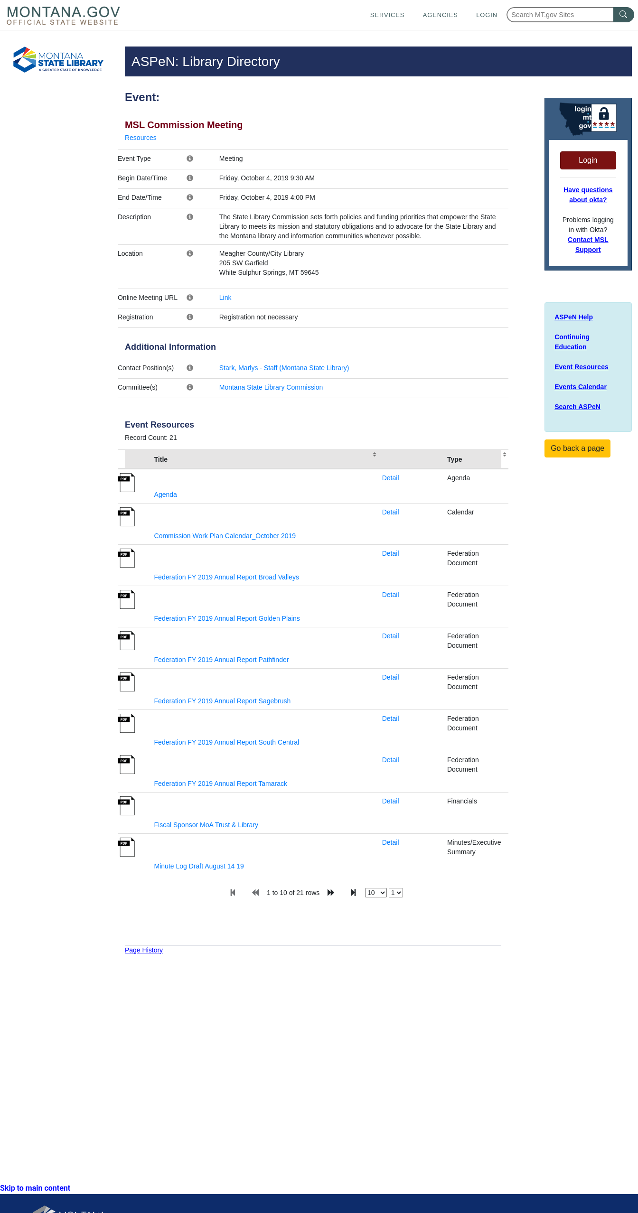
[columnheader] (134, 459)
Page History (144, 950)
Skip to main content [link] (35, 1188)
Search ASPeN (577, 407)
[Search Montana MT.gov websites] (570, 14)
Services (387, 15)
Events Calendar (580, 387)
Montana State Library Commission (271, 387)
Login (486, 15)
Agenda (165, 494)
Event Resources (581, 367)
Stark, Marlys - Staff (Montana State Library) (284, 368)
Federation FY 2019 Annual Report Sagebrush (222, 701)
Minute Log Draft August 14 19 (199, 866)
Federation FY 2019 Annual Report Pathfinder (221, 659)
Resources (141, 137)
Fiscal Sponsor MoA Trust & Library (206, 825)
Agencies (440, 15)
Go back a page (577, 448)
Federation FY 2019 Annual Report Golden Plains (227, 618)
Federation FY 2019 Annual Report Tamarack (220, 783)
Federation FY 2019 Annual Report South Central (227, 742)
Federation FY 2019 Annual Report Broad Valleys (226, 577)
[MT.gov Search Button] (623, 14)
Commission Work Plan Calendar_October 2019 (225, 536)
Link (225, 297)
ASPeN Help (573, 317)
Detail (390, 478)
